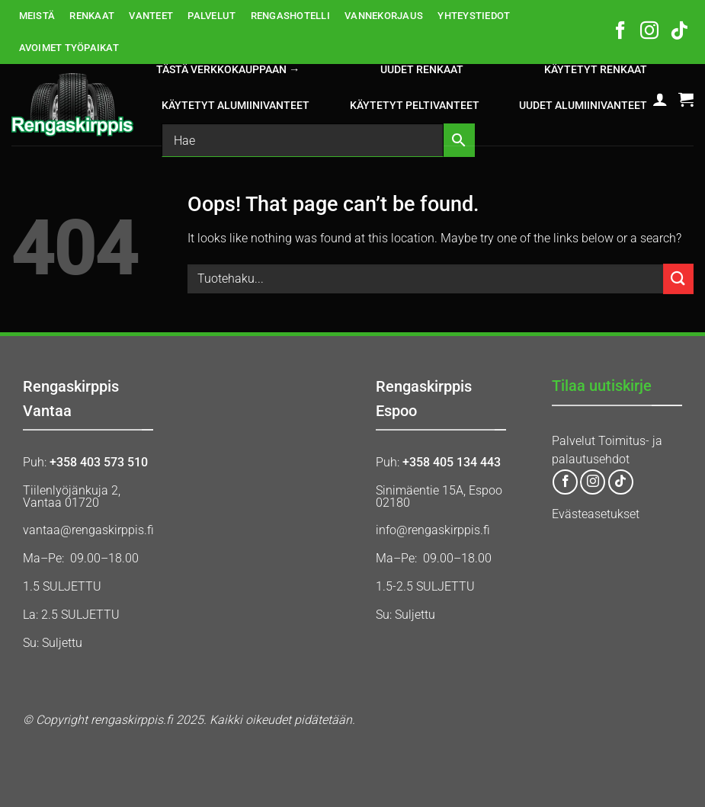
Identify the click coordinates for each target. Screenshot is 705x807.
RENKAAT (91, 15)
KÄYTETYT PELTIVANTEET (414, 105)
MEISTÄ (37, 15)
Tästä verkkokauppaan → (228, 69)
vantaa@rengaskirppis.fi (88, 530)
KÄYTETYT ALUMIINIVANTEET (235, 105)
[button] (660, 99)
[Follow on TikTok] (679, 32)
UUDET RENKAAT (421, 69)
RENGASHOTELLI (290, 15)
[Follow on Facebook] (620, 32)
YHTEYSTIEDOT (473, 15)
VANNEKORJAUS (383, 15)
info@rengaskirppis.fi (433, 530)
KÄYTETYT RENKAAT (595, 69)
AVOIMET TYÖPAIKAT (69, 47)
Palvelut (573, 441)
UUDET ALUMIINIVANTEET (583, 105)
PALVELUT (211, 15)
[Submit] (678, 278)
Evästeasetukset (595, 514)
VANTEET (151, 15)
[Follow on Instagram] (649, 32)
